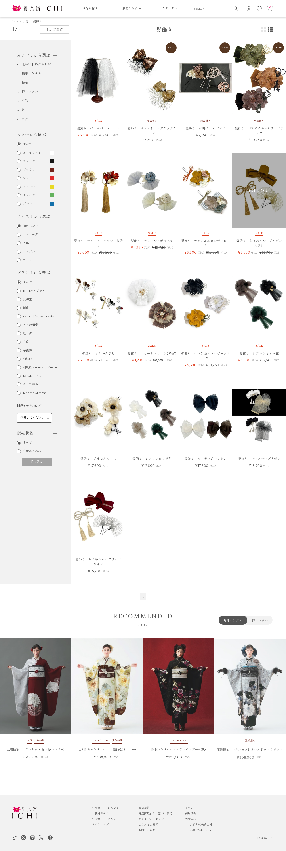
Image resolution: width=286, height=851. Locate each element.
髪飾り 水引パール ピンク (205, 128)
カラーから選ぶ (37, 135)
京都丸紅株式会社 (201, 824)
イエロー (29, 186)
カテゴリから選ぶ (37, 55)
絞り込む (37, 461)
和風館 (27, 359)
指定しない (30, 226)
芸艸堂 (27, 299)
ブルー (27, 203)
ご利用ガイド (100, 813)
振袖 (25, 82)
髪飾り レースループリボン (259, 459)
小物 (26, 21)
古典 (26, 243)
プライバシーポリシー (153, 819)
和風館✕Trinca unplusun (40, 367)
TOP (15, 21)
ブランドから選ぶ (37, 273)
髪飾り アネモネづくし (98, 459)
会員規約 (144, 808)
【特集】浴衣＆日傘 (36, 64)
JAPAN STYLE (33, 376)
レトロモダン (32, 234)
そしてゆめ (30, 384)
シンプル (29, 251)
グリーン (29, 195)
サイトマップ (100, 824)
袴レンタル (30, 92)
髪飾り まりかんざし (98, 354)
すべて (27, 144)
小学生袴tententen (202, 830)
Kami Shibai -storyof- (38, 316)
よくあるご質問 (148, 824)
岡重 (26, 308)
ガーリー (29, 260)
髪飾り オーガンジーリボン (205, 459)
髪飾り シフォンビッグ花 (259, 354)
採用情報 (190, 813)
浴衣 (25, 119)
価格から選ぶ (37, 406)
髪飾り (37, 21)
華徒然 (27, 350)
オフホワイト (32, 153)
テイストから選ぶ (37, 217)
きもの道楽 (30, 325)
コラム (189, 808)
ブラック (29, 161)
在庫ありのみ (32, 451)
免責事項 (190, 819)
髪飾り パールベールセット (98, 128)
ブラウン (29, 170)
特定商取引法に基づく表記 (155, 813)
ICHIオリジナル (34, 291)
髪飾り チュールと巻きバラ (152, 241)
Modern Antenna (34, 393)
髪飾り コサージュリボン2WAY (152, 354)
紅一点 (27, 333)
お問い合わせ (147, 830)
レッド (27, 178)
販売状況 (37, 433)
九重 (26, 342)
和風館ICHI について (105, 808)
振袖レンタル (31, 73)
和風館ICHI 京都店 (104, 819)
